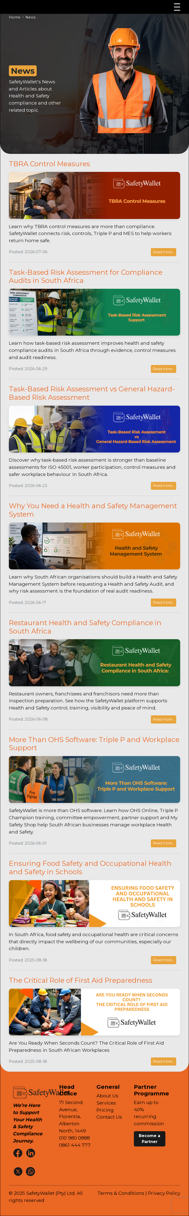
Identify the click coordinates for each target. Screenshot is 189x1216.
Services (106, 1103)
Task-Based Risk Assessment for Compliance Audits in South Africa (85, 276)
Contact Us (109, 1117)
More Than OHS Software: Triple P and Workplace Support (94, 743)
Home (14, 17)
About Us (107, 1096)
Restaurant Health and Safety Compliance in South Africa (85, 626)
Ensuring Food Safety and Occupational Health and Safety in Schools (90, 867)
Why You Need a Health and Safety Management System (93, 510)
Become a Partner (149, 1138)
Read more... (163, 252)
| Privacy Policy (162, 1193)
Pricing (105, 1110)
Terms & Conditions (120, 1193)
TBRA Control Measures (49, 164)
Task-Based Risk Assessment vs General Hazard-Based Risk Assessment (92, 393)
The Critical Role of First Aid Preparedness (80, 980)
